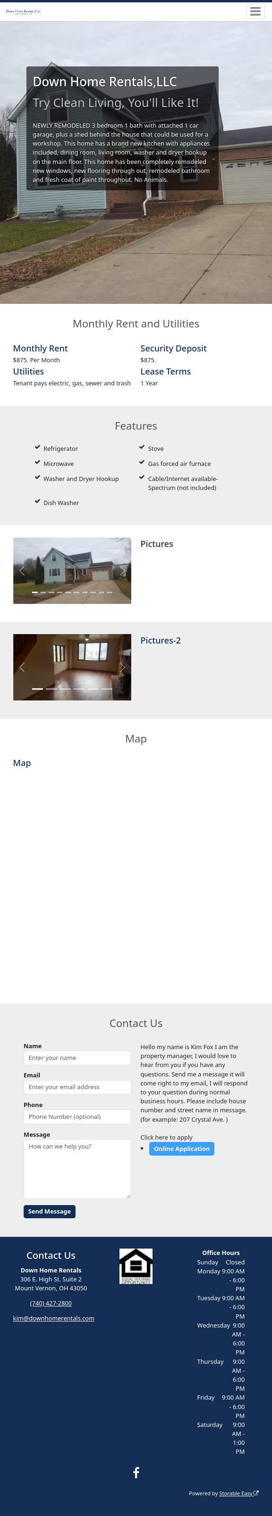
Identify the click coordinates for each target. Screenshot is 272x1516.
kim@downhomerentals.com (53, 1318)
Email (32, 1075)
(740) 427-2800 (51, 1303)
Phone (33, 1104)
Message (37, 1134)
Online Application (182, 1148)
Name (33, 1046)
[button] (22, 571)
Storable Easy (239, 1493)
